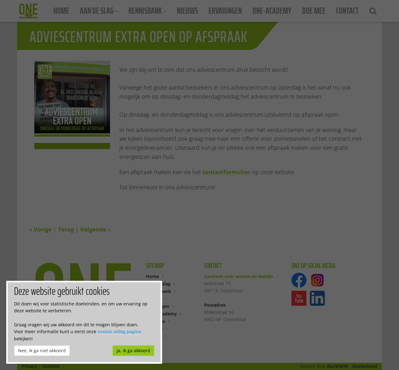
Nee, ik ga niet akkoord (42, 350)
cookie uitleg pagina (119, 331)
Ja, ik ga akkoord (133, 350)
